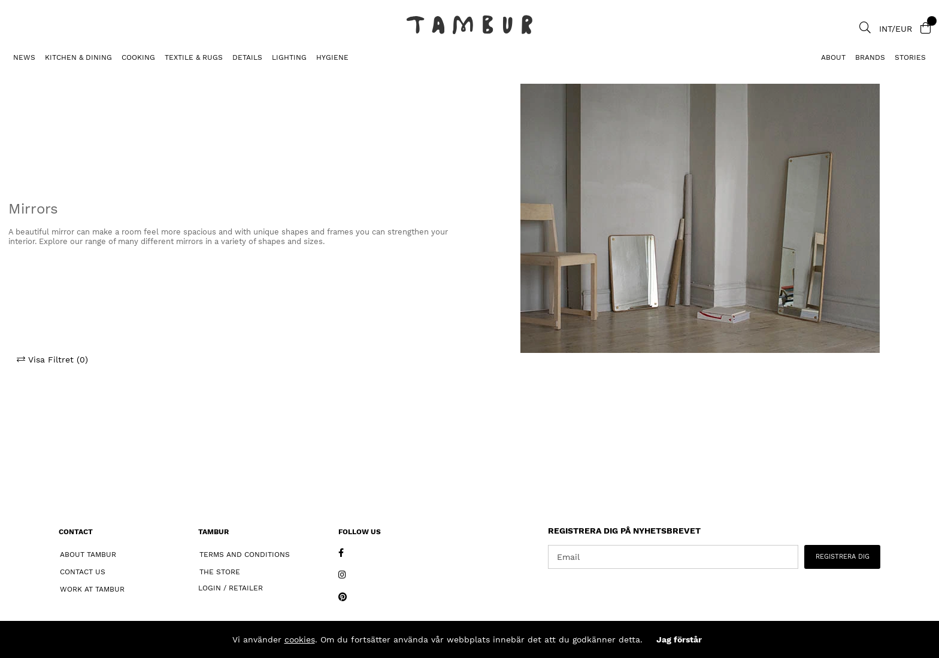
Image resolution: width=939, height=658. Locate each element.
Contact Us (82, 572)
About (833, 57)
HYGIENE (332, 57)
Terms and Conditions (244, 554)
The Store (219, 572)
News (24, 57)
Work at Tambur (92, 589)
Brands (870, 57)
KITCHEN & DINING (78, 57)
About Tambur (88, 554)
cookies (299, 639)
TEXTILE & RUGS (194, 57)
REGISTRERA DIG (843, 556)
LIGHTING (289, 57)
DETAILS (247, 57)
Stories (910, 57)
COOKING (138, 57)
